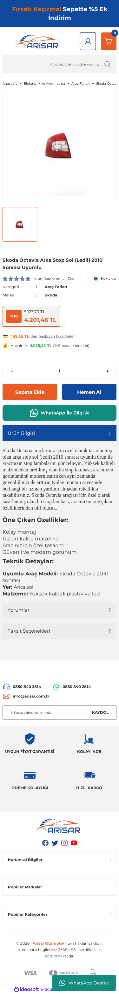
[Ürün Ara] (59, 64)
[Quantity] (59, 371)
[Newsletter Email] (59, 712)
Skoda (51, 295)
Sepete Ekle (29, 392)
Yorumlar (19, 610)
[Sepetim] (108, 41)
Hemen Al (89, 392)
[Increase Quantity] (107, 371)
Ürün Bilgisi (21, 433)
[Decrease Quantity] (11, 371)
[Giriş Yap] (88, 41)
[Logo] (39, 41)
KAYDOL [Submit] (100, 712)
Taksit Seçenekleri (29, 631)
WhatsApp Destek (84, 982)
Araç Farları (56, 286)
